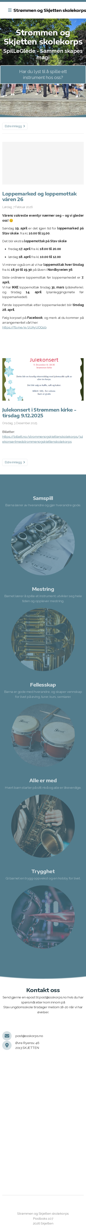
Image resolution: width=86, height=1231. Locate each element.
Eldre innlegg (15, 126)
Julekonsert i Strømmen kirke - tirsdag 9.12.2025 (39, 412)
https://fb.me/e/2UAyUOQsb (24, 327)
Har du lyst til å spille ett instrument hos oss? (43, 74)
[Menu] (9, 10)
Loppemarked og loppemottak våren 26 (39, 196)
